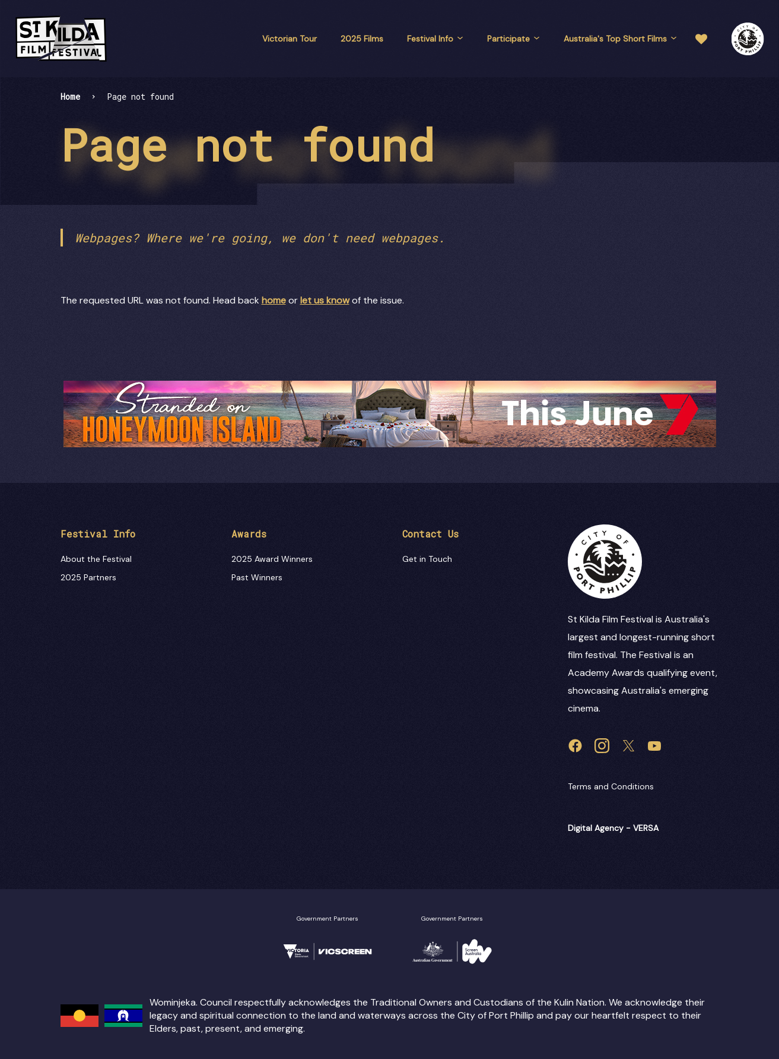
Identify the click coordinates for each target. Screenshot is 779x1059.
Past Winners (256, 577)
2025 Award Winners (272, 559)
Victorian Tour (289, 38)
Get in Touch (427, 559)
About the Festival (96, 559)
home (274, 300)
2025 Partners (88, 577)
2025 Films (362, 38)
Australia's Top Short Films (620, 38)
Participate (513, 38)
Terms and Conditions (611, 786)
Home (70, 96)
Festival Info (435, 38)
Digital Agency (596, 828)
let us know (324, 300)
